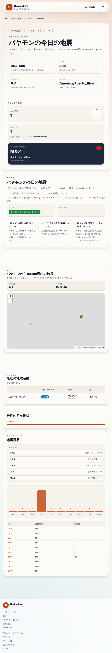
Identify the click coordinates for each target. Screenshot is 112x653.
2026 (10, 529)
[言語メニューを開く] (91, 7)
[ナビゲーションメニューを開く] (103, 7)
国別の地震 (16, 18)
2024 (10, 538)
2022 (10, 547)
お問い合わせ (8, 644)
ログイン (7, 648)
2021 (10, 552)
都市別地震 (16, 30)
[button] (10, 296)
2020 (10, 557)
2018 (10, 566)
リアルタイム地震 (10, 620)
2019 (10, 562)
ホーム (6, 18)
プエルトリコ (29, 18)
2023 (10, 543)
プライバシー (8, 641)
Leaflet (78, 347)
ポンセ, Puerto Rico (20, 157)
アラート (7, 637)
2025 (10, 533)
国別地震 (7, 623)
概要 (5, 616)
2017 (10, 571)
